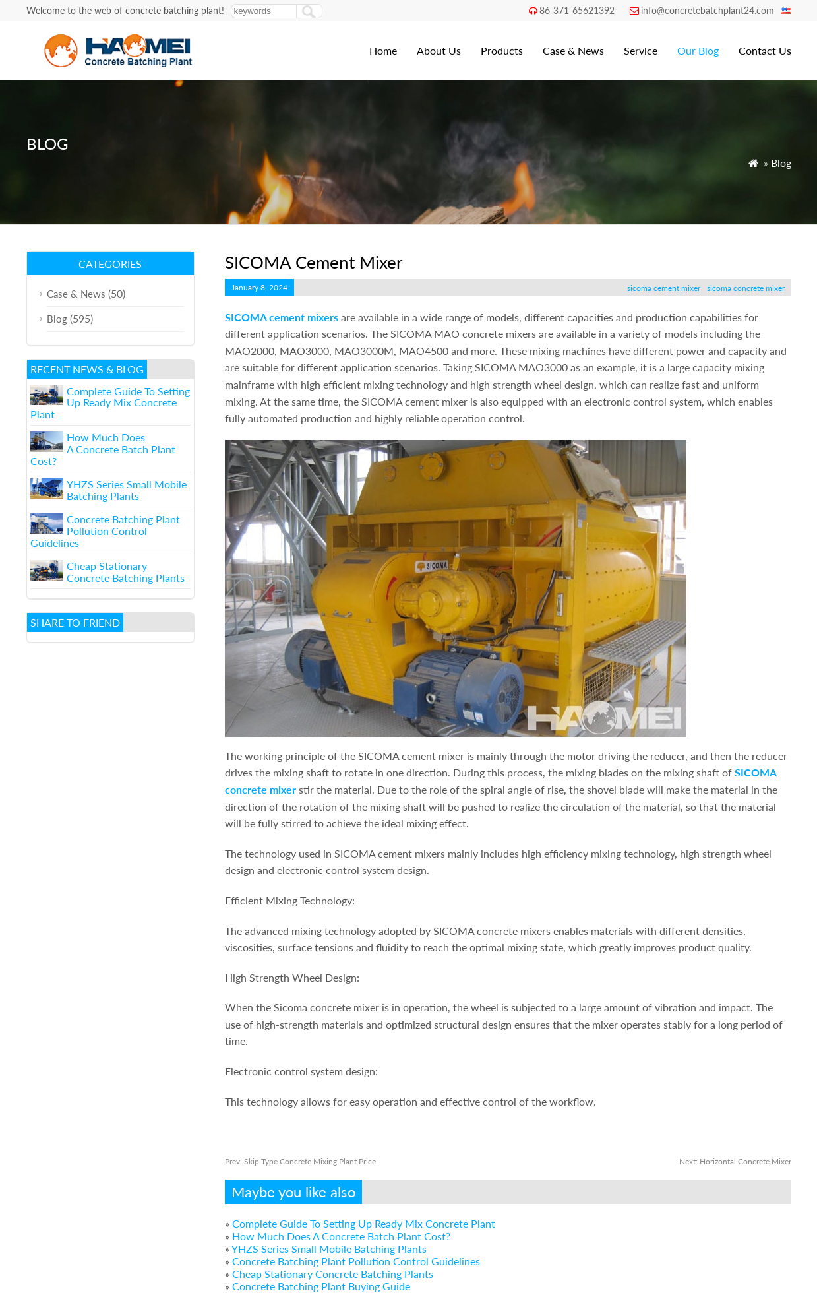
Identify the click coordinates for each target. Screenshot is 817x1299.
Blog (781, 162)
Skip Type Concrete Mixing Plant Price (300, 1161)
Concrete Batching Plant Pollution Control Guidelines (356, 1261)
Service (640, 50)
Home (383, 50)
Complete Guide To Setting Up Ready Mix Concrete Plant (363, 1223)
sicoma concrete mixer (746, 288)
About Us (439, 50)
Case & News (573, 50)
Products (502, 50)
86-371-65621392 (577, 10)
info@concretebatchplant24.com (707, 10)
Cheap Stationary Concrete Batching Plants (332, 1273)
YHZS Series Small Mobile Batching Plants (329, 1248)
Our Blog (698, 50)
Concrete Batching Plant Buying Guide (321, 1286)
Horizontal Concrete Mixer (735, 1161)
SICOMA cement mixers (281, 317)
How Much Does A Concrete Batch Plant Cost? (341, 1236)
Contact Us (765, 50)
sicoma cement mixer (663, 288)
